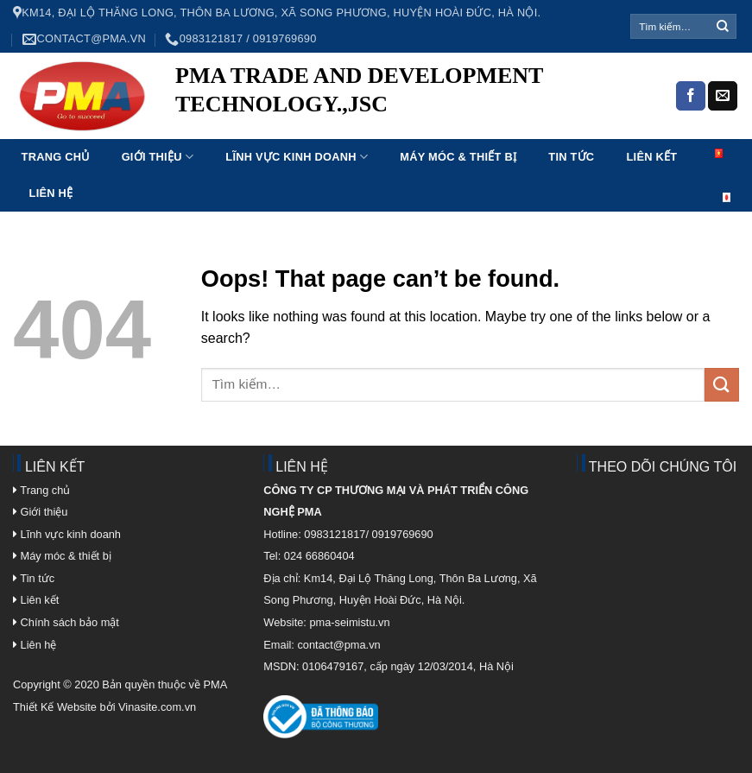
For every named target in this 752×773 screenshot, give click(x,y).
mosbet (342, 130)
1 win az (187, 130)
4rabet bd (279, 130)
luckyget (215, 130)
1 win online (302, 130)
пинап (297, 130)
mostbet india (407, 130)
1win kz (351, 130)
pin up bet (347, 130)
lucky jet (258, 130)
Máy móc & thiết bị (62, 555)
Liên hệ (51, 193)
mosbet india (236, 130)
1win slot (355, 130)
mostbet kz (310, 130)
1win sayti (242, 130)
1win (306, 130)
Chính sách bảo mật (70, 622)
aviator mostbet (266, 130)
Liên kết (652, 156)
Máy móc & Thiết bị (458, 156)
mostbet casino (328, 130)
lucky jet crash (360, 130)
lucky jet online (274, 130)
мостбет (191, 130)
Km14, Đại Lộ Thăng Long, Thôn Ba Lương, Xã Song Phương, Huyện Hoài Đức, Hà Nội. (276, 13)
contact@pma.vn (84, 39)
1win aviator (221, 130)
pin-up (209, 130)
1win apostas (316, 130)
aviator (412, 130)
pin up (205, 130)
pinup (194, 130)
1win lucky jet (291, 130)
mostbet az (322, 130)
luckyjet (197, 130)
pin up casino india (180, 130)
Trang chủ (56, 156)
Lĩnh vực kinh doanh (296, 157)
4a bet (367, 130)
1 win (260, 130)
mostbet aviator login (249, 130)
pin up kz (231, 130)
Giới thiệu (158, 157)
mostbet (202, 130)
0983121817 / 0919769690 (240, 39)
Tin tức (571, 156)
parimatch (226, 130)
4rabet (287, 130)
